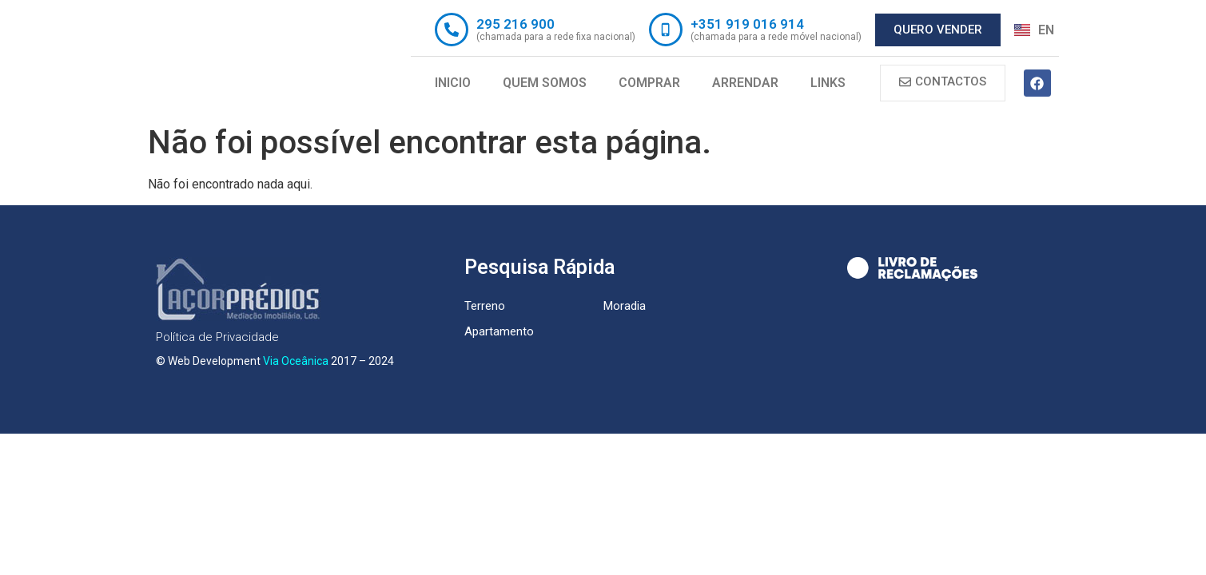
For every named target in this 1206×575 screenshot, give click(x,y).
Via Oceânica (295, 361)
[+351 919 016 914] (666, 29)
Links (828, 82)
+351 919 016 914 (747, 24)
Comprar (649, 82)
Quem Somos (545, 82)
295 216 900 (515, 24)
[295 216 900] (451, 29)
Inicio (453, 82)
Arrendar (745, 82)
